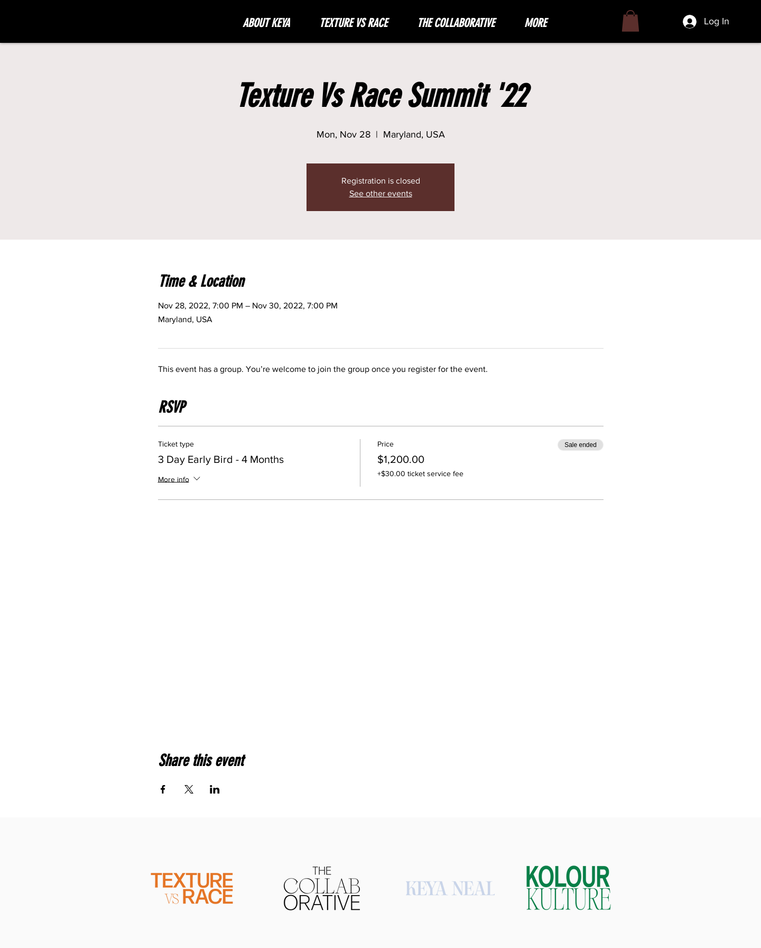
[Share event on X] (189, 789)
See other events (380, 193)
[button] (360, 23)
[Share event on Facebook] (163, 789)
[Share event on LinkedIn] (215, 789)
